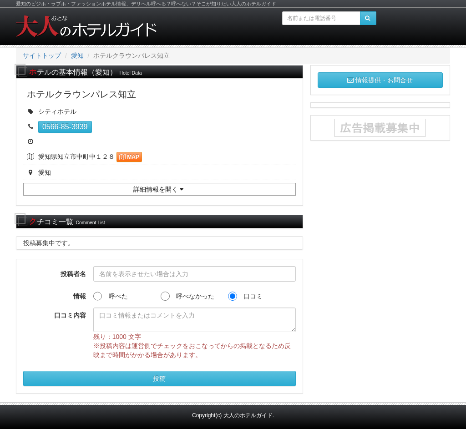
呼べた (110, 296)
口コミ (245, 296)
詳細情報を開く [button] (158, 189)
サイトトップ (42, 55)
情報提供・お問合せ (380, 80)
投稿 (159, 378)
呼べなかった (187, 296)
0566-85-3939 (65, 127)
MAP (129, 157)
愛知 (77, 55)
